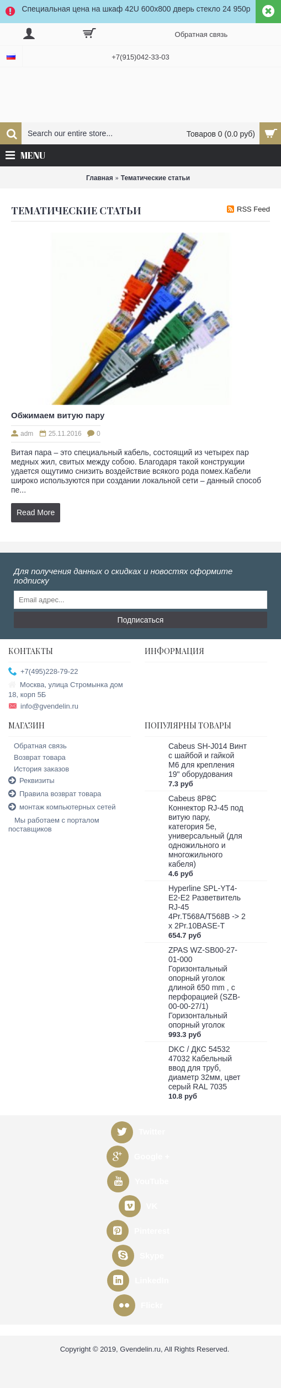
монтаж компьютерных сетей (61, 807)
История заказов (38, 769)
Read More (36, 512)
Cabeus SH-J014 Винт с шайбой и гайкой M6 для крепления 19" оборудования (207, 760)
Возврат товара (37, 757)
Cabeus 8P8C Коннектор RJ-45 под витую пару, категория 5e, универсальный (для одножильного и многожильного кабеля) (205, 831)
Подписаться (141, 619)
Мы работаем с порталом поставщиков (53, 824)
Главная (99, 178)
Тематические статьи (155, 178)
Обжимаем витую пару (57, 415)
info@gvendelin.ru (43, 706)
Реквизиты (31, 781)
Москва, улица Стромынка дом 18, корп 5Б (65, 690)
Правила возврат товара (54, 794)
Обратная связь (37, 746)
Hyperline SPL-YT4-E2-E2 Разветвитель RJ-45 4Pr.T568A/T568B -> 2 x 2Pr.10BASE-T (207, 907)
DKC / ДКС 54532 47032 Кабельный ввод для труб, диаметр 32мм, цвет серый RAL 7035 (204, 1068)
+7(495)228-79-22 (43, 672)
